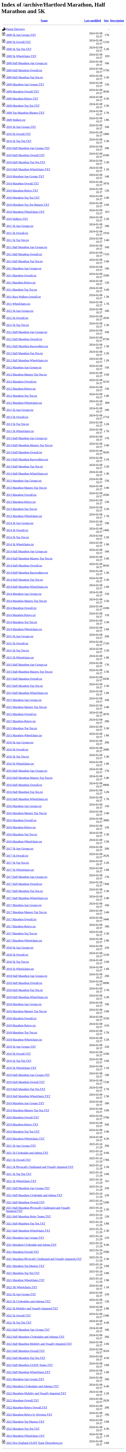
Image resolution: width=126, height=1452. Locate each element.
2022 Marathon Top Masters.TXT (25, 1421)
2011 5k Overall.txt (17, 233)
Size (106, 20)
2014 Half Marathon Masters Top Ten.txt (29, 558)
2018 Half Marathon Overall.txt (24, 983)
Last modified (92, 20)
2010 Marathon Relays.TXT (22, 190)
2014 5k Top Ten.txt (17, 537)
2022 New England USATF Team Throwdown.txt (34, 1442)
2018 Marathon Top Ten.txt (21, 1032)
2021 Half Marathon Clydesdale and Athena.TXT (34, 1195)
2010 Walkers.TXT (17, 218)
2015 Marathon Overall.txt (21, 714)
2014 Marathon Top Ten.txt (21, 622)
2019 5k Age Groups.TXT (21, 1046)
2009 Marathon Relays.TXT (22, 98)
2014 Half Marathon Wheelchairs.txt (27, 586)
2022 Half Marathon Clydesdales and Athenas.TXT (35, 1336)
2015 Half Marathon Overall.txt (24, 678)
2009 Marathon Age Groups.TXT (25, 84)
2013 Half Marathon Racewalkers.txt (27, 459)
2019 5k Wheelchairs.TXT (21, 1067)
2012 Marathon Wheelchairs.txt (24, 402)
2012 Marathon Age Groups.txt (24, 367)
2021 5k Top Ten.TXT (18, 1174)
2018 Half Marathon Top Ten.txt (24, 990)
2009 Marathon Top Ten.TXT (23, 105)
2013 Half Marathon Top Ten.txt (24, 466)
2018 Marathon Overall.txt (21, 1018)
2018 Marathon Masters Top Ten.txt (26, 1011)
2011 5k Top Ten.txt (17, 240)
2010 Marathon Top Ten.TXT (23, 197)
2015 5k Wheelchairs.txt (20, 657)
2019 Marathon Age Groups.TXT (25, 1103)
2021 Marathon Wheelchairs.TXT (25, 1280)
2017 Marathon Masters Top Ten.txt (26, 912)
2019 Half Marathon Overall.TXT (25, 1082)
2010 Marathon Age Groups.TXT (25, 176)
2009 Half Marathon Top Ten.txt (24, 77)
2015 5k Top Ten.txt (17, 650)
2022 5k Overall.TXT (18, 1315)
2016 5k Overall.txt (17, 749)
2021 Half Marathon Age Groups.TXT (28, 1188)
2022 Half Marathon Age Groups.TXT (28, 1329)
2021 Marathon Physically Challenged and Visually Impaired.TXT (44, 1258)
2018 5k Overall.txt (17, 954)
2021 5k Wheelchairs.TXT (21, 1181)
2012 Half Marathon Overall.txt (24, 339)
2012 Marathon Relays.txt (21, 388)
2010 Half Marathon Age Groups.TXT (28, 148)
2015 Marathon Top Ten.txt (21, 728)
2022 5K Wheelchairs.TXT (21, 1287)
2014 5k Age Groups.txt (19, 523)
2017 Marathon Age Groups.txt (24, 905)
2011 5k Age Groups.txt (19, 225)
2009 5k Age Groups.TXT (21, 34)
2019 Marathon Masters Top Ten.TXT (27, 1110)
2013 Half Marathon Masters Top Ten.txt (29, 445)
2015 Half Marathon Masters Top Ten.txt (29, 671)
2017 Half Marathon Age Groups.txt (26, 876)
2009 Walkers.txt (15, 119)
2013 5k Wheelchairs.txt (20, 431)
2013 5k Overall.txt (17, 416)
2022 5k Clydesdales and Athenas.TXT (28, 1301)
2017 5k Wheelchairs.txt (20, 869)
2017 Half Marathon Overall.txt (24, 883)
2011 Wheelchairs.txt (18, 303)
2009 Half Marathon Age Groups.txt (26, 63)
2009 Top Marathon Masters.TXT (25, 112)
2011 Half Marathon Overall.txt (24, 254)
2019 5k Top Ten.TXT (18, 1060)
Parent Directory (15, 29)
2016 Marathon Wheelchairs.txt (24, 841)
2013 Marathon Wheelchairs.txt (24, 516)
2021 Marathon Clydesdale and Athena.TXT (31, 1244)
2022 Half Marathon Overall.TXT (25, 1350)
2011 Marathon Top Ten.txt (21, 289)
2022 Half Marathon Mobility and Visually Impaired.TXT (39, 1343)
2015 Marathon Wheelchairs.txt (24, 735)
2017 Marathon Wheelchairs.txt (24, 940)
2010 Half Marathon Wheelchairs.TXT (28, 169)
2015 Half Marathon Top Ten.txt (24, 685)
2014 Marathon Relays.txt (21, 615)
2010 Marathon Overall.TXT (22, 183)
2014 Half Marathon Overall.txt (24, 565)
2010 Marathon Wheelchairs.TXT (25, 211)
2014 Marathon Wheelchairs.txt (24, 629)
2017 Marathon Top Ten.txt (21, 933)
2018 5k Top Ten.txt (17, 961)
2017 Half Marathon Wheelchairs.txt (27, 898)
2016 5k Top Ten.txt (17, 756)
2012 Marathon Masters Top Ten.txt (26, 374)
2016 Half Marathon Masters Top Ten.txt (29, 777)
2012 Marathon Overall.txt (21, 381)
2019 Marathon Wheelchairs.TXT (25, 1138)
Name (44, 20)
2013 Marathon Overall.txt (21, 494)
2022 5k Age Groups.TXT (21, 1294)
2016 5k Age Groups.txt (19, 742)
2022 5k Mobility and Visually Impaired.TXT (32, 1308)
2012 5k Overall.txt (17, 317)
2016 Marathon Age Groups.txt (24, 806)
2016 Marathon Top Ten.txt (21, 834)
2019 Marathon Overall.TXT (22, 1117)
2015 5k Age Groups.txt (19, 636)
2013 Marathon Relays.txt (21, 501)
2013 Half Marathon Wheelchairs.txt (27, 473)
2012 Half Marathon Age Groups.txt (26, 332)
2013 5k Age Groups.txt (19, 409)
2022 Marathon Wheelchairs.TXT (25, 1435)
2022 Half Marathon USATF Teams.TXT (29, 1365)
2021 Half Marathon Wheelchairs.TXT (28, 1230)
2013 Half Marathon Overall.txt (24, 452)
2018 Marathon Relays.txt (21, 1025)
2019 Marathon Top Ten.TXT (23, 1131)
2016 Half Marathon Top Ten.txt (24, 791)
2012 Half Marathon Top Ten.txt (24, 353)
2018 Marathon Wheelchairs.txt (24, 1039)
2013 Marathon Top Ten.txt (21, 508)
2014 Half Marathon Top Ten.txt (24, 579)
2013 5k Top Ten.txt (17, 424)
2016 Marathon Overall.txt (21, 820)
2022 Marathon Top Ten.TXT (23, 1428)
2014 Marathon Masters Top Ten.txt (26, 600)
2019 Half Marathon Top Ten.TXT (25, 1089)
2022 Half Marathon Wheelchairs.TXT (28, 1372)
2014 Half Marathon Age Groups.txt (26, 551)
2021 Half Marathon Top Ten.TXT (25, 1223)
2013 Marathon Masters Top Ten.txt (26, 487)
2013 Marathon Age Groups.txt (24, 480)
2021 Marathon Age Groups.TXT (25, 1237)
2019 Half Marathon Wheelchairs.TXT (28, 1096)
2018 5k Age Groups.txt (19, 947)
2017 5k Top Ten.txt (17, 862)
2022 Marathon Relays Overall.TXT (26, 1407)
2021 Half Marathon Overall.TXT (25, 1202)
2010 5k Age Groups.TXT (21, 126)
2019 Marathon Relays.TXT (22, 1124)
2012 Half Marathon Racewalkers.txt (27, 346)
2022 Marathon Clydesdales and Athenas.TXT (32, 1386)
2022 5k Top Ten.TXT (18, 1322)
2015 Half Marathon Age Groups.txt (26, 664)
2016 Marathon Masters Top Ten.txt (26, 813)
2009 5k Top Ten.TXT (18, 49)
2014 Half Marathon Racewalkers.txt (27, 572)
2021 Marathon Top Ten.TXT (23, 1273)
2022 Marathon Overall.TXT (22, 1400)
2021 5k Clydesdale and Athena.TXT (27, 1152)
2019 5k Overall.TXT (18, 1053)
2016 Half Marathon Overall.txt (24, 784)
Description (117, 20)
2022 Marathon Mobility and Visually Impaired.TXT (36, 1393)
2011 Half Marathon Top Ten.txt (24, 261)
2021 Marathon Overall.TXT (22, 1251)
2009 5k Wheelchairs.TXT (21, 56)
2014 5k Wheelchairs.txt (20, 544)
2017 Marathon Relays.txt (21, 926)
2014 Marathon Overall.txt (21, 608)
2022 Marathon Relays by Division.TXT (29, 1414)
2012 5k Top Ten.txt (17, 325)
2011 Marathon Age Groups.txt (23, 268)
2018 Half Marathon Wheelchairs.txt (27, 997)
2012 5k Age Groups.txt (19, 310)
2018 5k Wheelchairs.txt (20, 968)
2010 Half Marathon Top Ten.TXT (25, 162)
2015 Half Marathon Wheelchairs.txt (27, 692)
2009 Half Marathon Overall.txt (24, 70)
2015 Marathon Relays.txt (21, 721)
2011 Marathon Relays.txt (21, 282)
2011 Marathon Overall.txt (21, 275)
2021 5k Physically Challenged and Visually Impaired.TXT (39, 1166)
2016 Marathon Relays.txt (21, 827)
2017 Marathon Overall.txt (21, 919)
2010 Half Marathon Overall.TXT (25, 155)
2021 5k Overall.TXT (18, 1159)
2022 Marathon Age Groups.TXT (25, 1379)
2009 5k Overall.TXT (18, 42)
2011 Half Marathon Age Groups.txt (26, 247)
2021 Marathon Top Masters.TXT (25, 1266)
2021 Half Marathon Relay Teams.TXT (28, 1216)
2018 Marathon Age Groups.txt (24, 1004)
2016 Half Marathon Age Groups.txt (26, 770)
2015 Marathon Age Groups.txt (24, 700)
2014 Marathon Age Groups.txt (24, 593)
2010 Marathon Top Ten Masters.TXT (27, 204)
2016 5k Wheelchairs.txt (20, 763)
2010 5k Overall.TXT (18, 133)
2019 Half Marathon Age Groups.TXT (28, 1074)
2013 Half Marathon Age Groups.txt (26, 438)
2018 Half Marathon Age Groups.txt (26, 975)
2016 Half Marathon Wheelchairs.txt (27, 799)
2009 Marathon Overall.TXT (22, 91)
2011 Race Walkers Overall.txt (23, 296)
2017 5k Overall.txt (17, 855)
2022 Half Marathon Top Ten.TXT (25, 1357)
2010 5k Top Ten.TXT (18, 141)
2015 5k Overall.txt (17, 643)
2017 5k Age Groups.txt (19, 848)
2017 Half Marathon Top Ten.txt (24, 891)
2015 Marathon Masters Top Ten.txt (26, 707)
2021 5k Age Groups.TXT (21, 1145)
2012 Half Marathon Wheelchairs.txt (27, 360)
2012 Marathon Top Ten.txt (21, 395)
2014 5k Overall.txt (17, 530)
